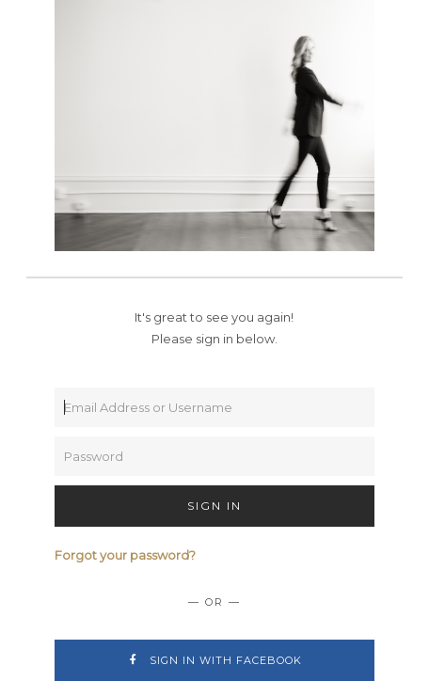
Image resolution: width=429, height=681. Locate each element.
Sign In (214, 506)
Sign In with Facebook (214, 660)
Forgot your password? (125, 554)
